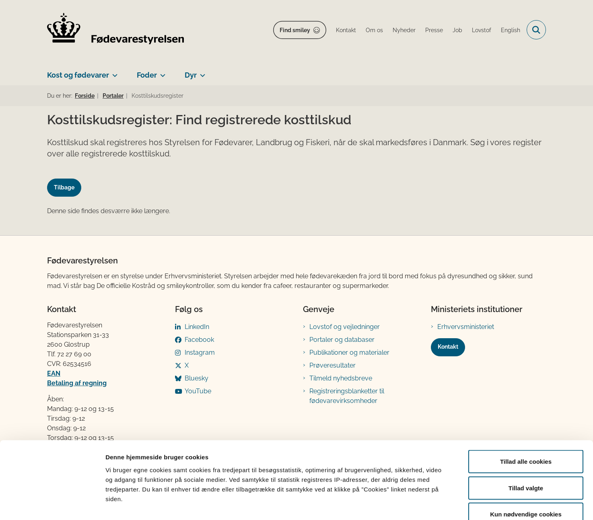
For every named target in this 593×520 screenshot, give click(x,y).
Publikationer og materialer (349, 352)
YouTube (198, 391)
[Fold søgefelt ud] (536, 29)
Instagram (200, 352)
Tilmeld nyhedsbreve (340, 378)
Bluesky (196, 378)
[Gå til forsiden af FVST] (115, 30)
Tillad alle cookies (526, 414)
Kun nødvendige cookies (526, 467)
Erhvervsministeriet (465, 327)
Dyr (191, 75)
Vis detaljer (418, 504)
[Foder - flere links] (161, 72)
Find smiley (295, 30)
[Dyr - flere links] (201, 72)
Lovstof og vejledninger (344, 327)
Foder (147, 75)
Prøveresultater (332, 365)
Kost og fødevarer (78, 75)
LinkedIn (197, 327)
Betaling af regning (77, 383)
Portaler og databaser (342, 339)
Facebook (199, 339)
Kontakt (448, 346)
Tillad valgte (526, 441)
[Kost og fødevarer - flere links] (113, 72)
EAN (53, 373)
